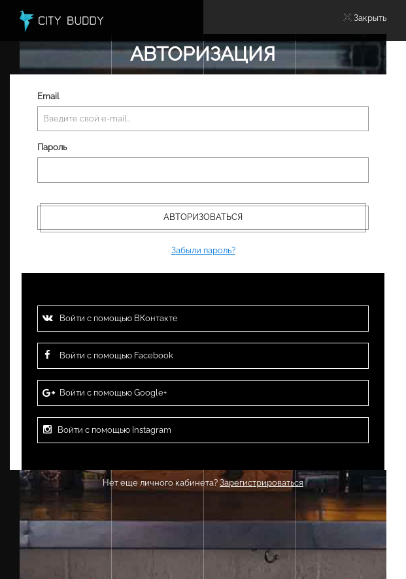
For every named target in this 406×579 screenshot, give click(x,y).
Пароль (52, 147)
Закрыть (370, 18)
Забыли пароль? (203, 250)
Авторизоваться (203, 217)
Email (48, 96)
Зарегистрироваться (261, 483)
